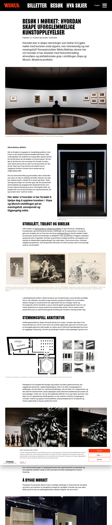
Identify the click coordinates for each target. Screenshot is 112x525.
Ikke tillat (99, 519)
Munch (12, 5)
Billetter (37, 5)
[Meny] (104, 5)
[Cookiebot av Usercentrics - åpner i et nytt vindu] (9, 522)
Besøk (56, 5)
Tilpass (99, 515)
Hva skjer (77, 5)
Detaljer (22, 522)
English (97, 5)
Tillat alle (99, 510)
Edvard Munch (64, 233)
